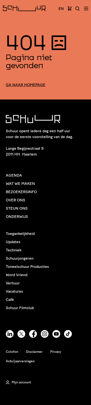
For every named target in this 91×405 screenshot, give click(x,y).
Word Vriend (16, 275)
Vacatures (14, 291)
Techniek (13, 250)
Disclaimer (34, 352)
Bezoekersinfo (21, 192)
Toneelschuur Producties (27, 266)
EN (61, 9)
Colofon (12, 352)
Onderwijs (17, 216)
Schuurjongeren (19, 258)
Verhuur (13, 283)
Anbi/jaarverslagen (20, 361)
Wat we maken (20, 183)
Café (10, 299)
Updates (13, 242)
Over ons (15, 200)
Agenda (14, 175)
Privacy (55, 352)
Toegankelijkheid (20, 233)
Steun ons (17, 208)
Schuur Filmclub (20, 308)
